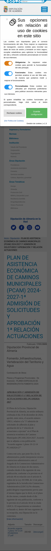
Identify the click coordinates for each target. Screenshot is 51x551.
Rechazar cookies (14, 113)
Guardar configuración (36, 112)
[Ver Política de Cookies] (14, 121)
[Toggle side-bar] (44, 9)
